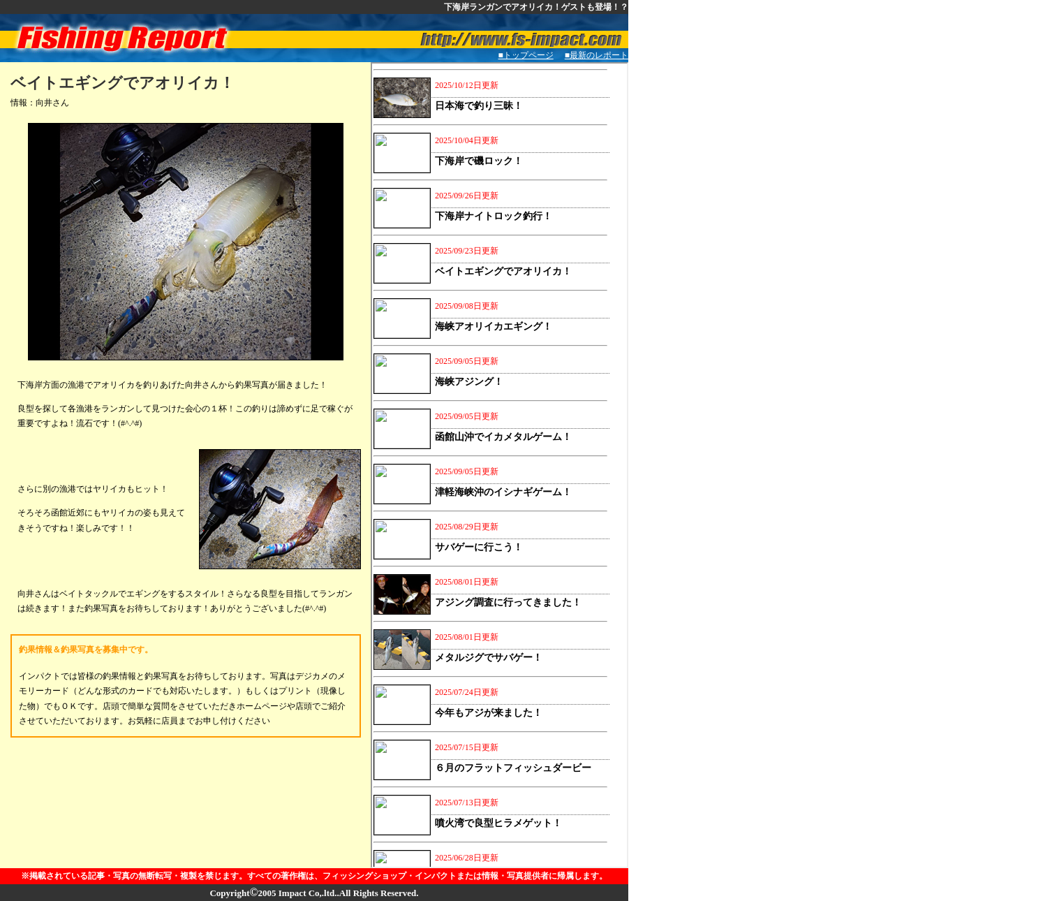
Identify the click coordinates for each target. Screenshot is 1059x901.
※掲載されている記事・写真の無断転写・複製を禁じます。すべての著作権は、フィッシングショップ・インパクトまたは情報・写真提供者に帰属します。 (314, 876)
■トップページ (526, 55)
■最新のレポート (601, 55)
